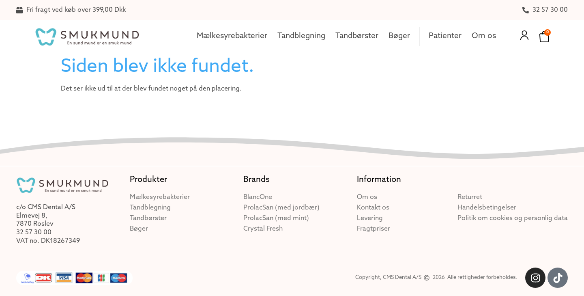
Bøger (399, 36)
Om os (484, 36)
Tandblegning (301, 36)
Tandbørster (356, 36)
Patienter (445, 36)
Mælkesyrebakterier (232, 36)
